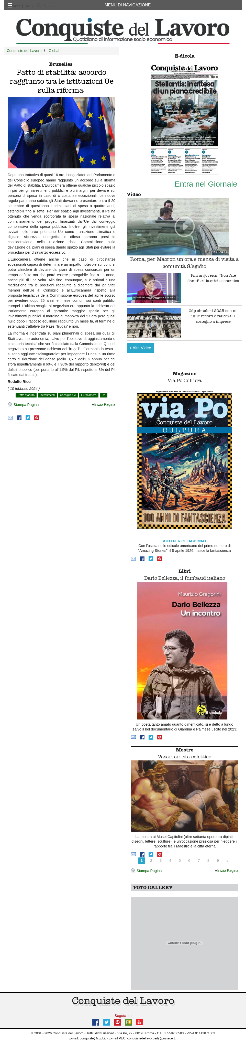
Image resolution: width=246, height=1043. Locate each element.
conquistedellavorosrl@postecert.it (152, 1038)
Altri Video (140, 348)
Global (54, 51)
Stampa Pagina (23, 405)
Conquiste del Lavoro (24, 51)
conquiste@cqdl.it (93, 1038)
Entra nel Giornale (206, 183)
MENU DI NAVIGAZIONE (128, 5)
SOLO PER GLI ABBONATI (184, 541)
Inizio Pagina (103, 404)
